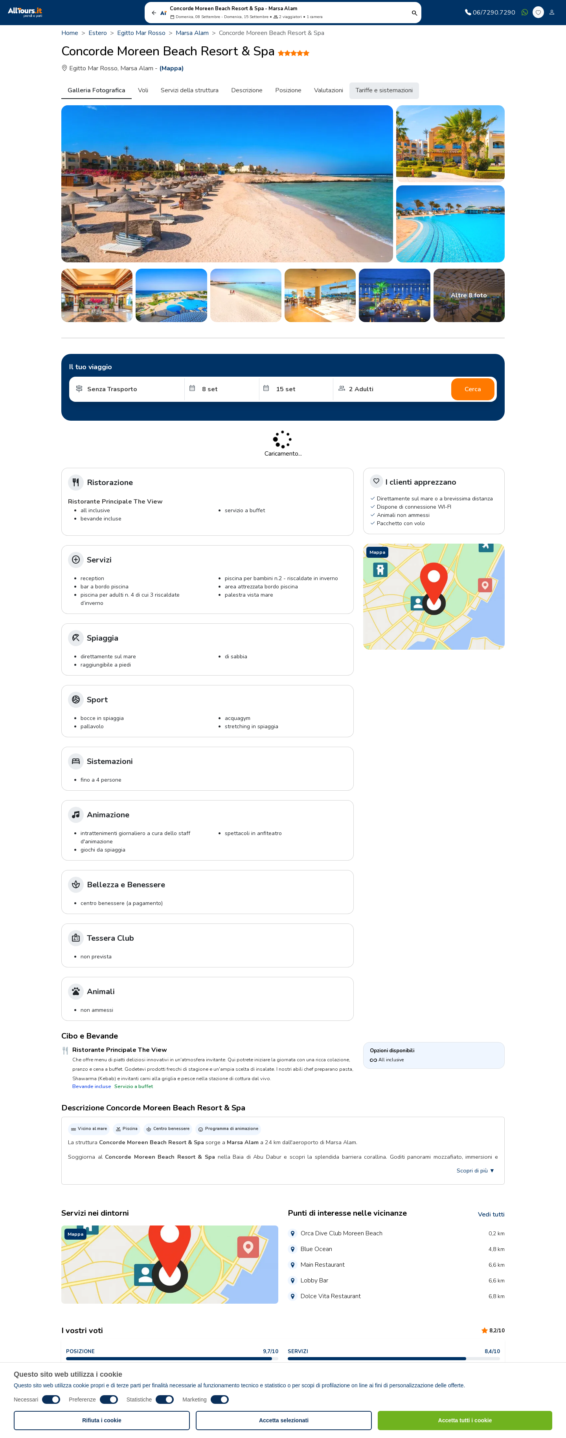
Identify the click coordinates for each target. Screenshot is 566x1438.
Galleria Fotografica (96, 90)
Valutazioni (328, 90)
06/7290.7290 (490, 12)
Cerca (473, 389)
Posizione (288, 90)
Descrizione (247, 90)
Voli (143, 90)
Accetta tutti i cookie (465, 1420)
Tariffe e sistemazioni (384, 90)
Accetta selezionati (284, 1420)
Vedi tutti (491, 1214)
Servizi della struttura (190, 90)
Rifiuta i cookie (101, 1420)
